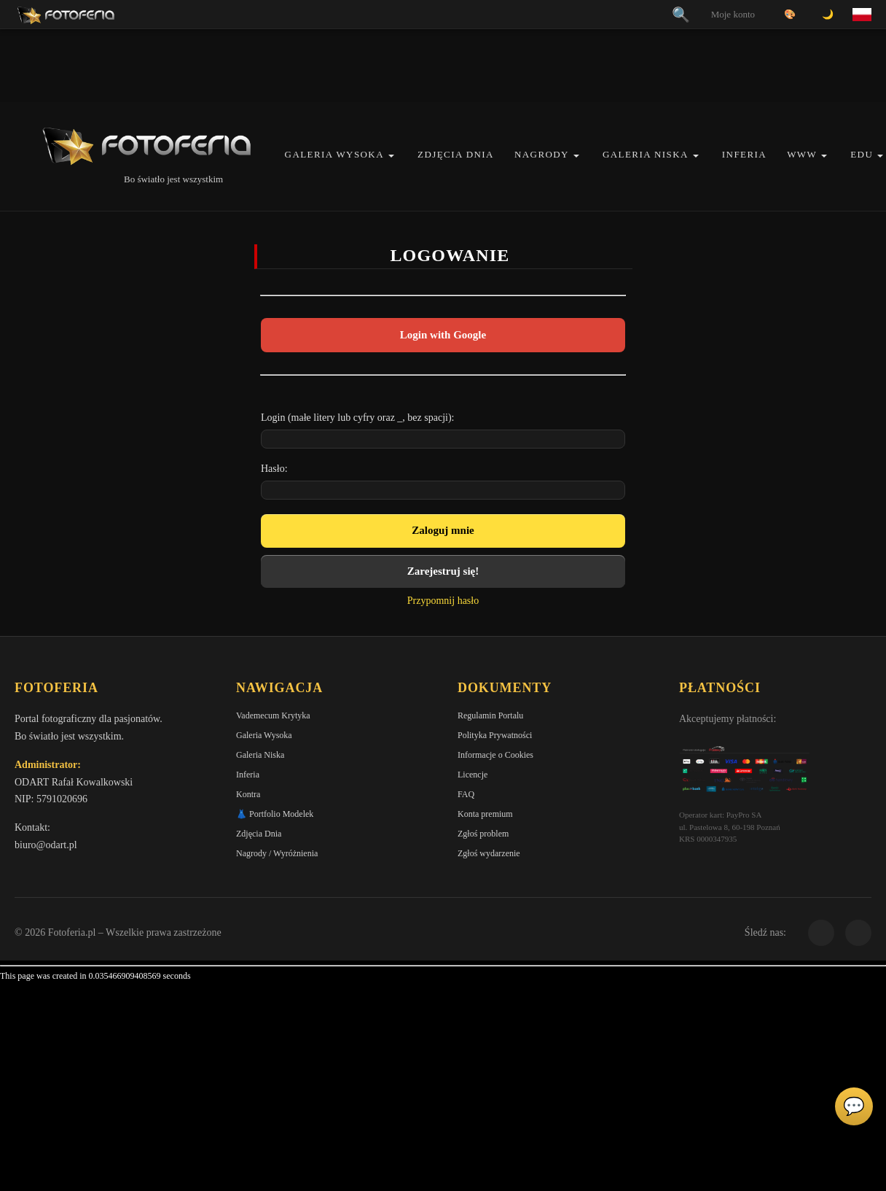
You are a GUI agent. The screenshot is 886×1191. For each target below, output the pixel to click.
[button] (391, 155)
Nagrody (541, 154)
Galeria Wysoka (334, 154)
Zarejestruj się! (443, 571)
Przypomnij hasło (443, 600)
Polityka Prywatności (495, 735)
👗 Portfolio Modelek (274, 814)
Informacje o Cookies (495, 755)
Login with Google (443, 335)
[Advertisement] (443, 65)
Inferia (744, 154)
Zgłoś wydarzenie (489, 853)
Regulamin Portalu (490, 715)
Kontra (248, 794)
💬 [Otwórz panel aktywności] (854, 1106)
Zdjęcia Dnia (455, 154)
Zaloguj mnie (443, 530)
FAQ (466, 794)
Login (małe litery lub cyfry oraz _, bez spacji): (358, 417)
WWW (802, 154)
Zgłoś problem (483, 834)
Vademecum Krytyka (273, 715)
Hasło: (274, 468)
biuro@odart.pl (46, 844)
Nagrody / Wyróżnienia (277, 853)
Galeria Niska (646, 154)
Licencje (472, 774)
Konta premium (485, 814)
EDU (861, 154)
